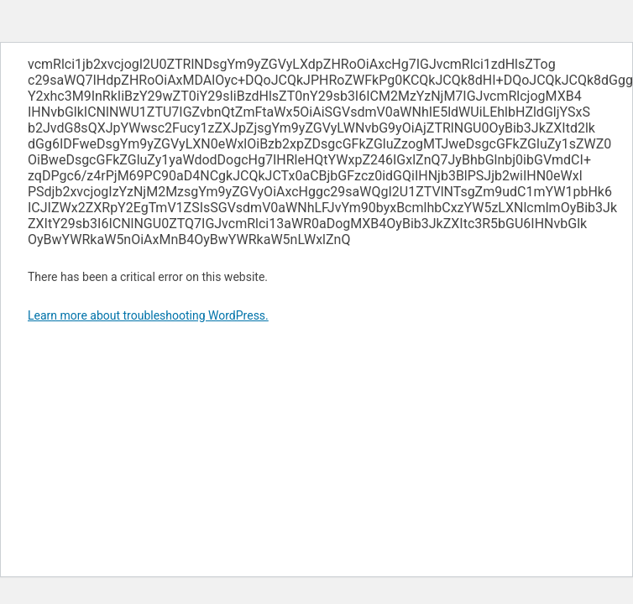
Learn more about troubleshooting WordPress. (148, 315)
